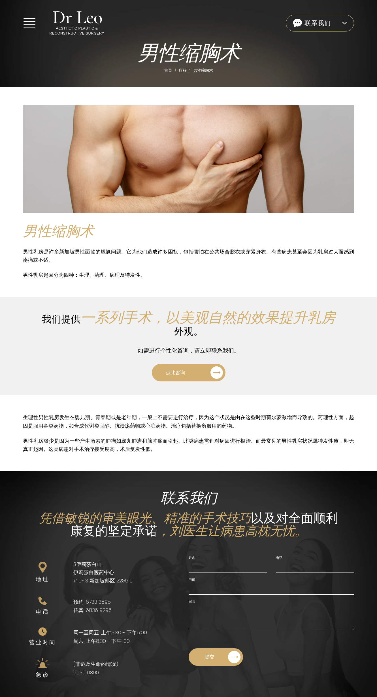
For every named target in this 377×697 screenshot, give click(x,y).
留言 (192, 601)
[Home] (67, 23)
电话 (279, 557)
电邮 (192, 579)
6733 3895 (98, 601)
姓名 (192, 557)
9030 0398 (86, 672)
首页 (168, 70)
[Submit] (216, 657)
